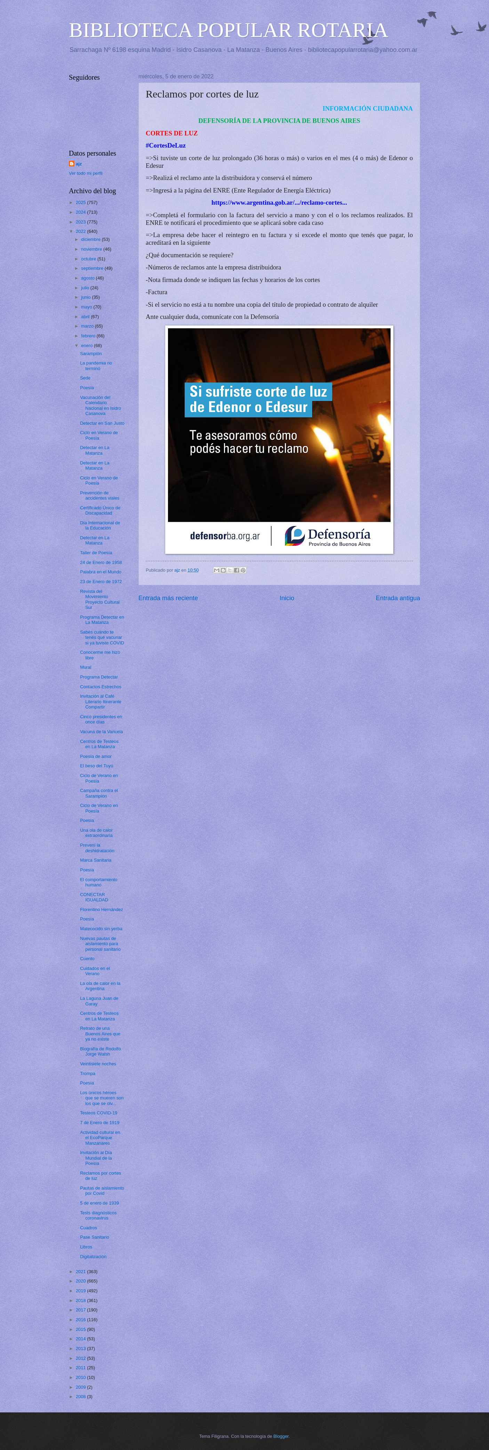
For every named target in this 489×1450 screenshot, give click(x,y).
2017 (81, 1309)
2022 (81, 231)
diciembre (91, 239)
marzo (88, 326)
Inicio (287, 598)
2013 (81, 1348)
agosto (88, 278)
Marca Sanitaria (95, 860)
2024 (81, 212)
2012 (81, 1358)
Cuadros (88, 1227)
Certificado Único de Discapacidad (100, 510)
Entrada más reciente (168, 598)
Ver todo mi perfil (86, 173)
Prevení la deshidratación (97, 847)
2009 (81, 1387)
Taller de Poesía (96, 552)
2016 (81, 1319)
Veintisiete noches (98, 1063)
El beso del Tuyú (96, 765)
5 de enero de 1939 (99, 1203)
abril (86, 316)
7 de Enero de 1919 (99, 1122)
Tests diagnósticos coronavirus (98, 1215)
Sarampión (91, 353)
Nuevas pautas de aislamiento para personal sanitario (100, 944)
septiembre (92, 268)
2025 (81, 202)
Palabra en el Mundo (100, 571)
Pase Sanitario (94, 1237)
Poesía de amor (96, 756)
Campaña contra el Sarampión (99, 793)
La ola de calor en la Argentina (100, 986)
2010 (81, 1377)
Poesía (87, 387)
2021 (81, 1271)
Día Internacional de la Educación (100, 525)
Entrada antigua (398, 598)
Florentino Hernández (101, 909)
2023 (81, 222)
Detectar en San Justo (102, 423)
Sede (85, 378)
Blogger (281, 1436)
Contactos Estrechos (100, 686)
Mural (85, 667)
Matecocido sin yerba (101, 928)
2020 (81, 1281)
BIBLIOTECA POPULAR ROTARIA (228, 29)
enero (87, 345)
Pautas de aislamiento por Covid (102, 1190)
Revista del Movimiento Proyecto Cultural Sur (100, 599)
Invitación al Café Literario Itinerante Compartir (100, 701)
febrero (88, 335)
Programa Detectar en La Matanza (102, 619)
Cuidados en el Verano (95, 971)
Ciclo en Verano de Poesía (99, 435)
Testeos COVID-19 (98, 1112)
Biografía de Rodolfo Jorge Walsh (100, 1051)
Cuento (87, 958)
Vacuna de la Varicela (101, 731)
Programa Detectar (99, 677)
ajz (79, 163)
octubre (89, 258)
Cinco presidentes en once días (101, 719)
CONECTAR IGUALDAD (94, 897)
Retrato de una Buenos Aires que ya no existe (100, 1034)
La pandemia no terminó (96, 365)
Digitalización (93, 1256)
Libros (86, 1246)
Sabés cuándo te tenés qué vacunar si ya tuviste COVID (102, 637)
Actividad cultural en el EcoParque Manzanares (100, 1138)
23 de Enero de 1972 (101, 581)
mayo (87, 306)
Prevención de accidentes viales (99, 495)
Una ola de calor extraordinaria (96, 833)
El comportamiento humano (98, 882)
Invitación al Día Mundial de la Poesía (96, 1158)
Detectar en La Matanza (94, 450)
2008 (81, 1396)
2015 (81, 1329)
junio (86, 297)
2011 (81, 1367)
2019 (81, 1290)
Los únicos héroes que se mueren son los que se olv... (101, 1098)
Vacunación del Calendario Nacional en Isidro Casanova (100, 405)
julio (85, 287)
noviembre (92, 249)
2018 (81, 1300)
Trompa (87, 1073)
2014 (81, 1338)
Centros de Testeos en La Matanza (99, 744)
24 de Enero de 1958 (101, 562)
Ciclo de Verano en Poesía (99, 778)
